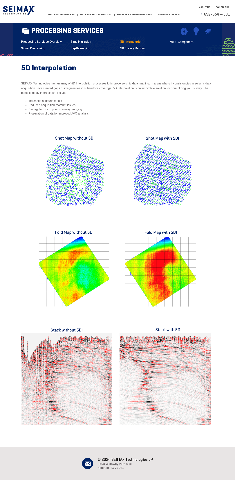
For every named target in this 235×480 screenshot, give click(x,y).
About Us (204, 7)
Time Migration (81, 41)
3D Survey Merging (133, 48)
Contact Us (222, 7)
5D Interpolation (131, 41)
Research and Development (134, 14)
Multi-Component (182, 41)
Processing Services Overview (41, 41)
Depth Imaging (80, 48)
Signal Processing (33, 48)
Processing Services (61, 14)
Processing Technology (96, 14)
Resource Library (169, 14)
